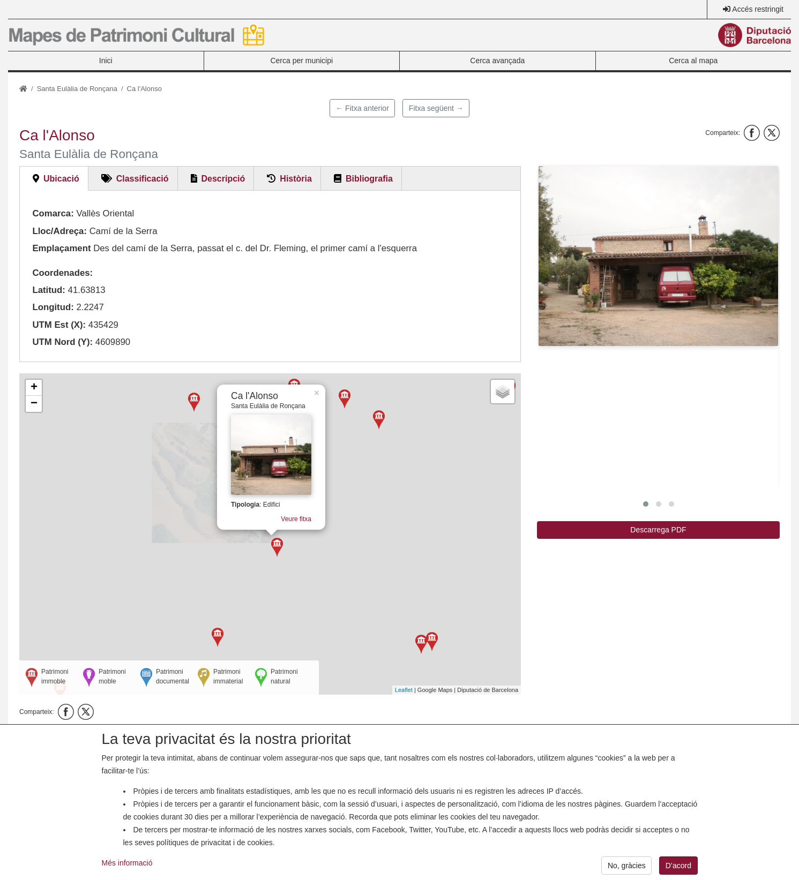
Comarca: (52, 213)
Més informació (127, 871)
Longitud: (52, 307)
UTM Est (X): (59, 325)
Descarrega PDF (658, 529)
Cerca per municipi (301, 60)
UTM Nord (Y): (62, 342)
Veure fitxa (300, 530)
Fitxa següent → (436, 108)
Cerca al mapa (693, 60)
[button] (658, 256)
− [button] (34, 404)
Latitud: (48, 290)
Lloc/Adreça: (59, 231)
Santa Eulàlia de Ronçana (77, 89)
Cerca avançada (497, 60)
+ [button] (34, 388)
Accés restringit (757, 9)
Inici (106, 60)
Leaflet (404, 690)
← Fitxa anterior (362, 108)
